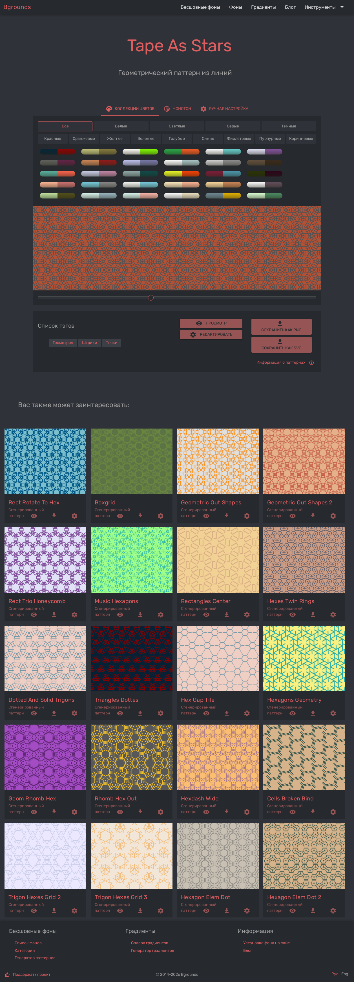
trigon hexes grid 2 (34, 897)
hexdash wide (199, 798)
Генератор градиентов (152, 950)
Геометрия (63, 342)
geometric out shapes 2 (300, 502)
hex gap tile (197, 699)
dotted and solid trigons (41, 699)
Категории (25, 950)
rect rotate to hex (34, 502)
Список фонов (28, 943)
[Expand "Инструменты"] (325, 7)
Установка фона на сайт (266, 943)
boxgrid (105, 502)
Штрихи (89, 342)
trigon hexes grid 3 (121, 897)
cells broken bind (290, 798)
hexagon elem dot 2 (294, 897)
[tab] (130, 109)
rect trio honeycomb (37, 601)
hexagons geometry (294, 699)
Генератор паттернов (35, 957)
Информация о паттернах (281, 362)
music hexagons (116, 601)
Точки (112, 342)
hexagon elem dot (205, 897)
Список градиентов (149, 943)
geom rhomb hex (32, 798)
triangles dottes (116, 699)
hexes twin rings (290, 601)
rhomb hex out (116, 798)
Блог (247, 950)
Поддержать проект (31, 974)
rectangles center (206, 601)
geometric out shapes (211, 502)
